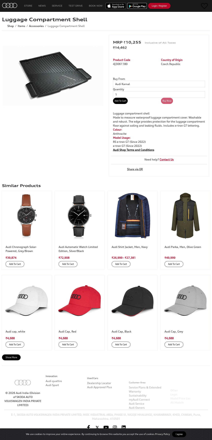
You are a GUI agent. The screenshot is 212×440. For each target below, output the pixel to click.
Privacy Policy (162, 434)
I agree (179, 434)
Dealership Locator (99, 395)
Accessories (36, 26)
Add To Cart (120, 100)
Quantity (118, 89)
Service (57, 5)
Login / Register (159, 6)
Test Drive (75, 5)
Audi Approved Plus (99, 399)
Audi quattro (54, 388)
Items (21, 26)
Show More (11, 357)
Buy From (119, 79)
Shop (10, 26)
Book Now (96, 5)
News (42, 5)
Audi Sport (52, 392)
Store (28, 5)
